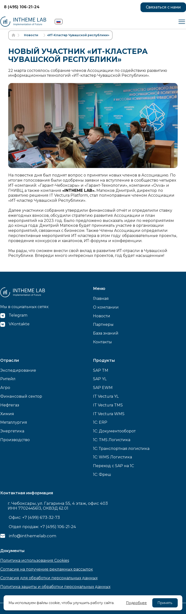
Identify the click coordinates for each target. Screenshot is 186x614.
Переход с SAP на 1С (113, 465)
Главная (101, 298)
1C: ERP (100, 422)
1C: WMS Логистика (112, 457)
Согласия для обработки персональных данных (49, 578)
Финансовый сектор (21, 396)
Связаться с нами (163, 7)
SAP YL (100, 379)
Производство (15, 439)
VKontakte (19, 324)
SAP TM (100, 370)
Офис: (34, 517)
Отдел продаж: (42, 526)
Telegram (18, 315)
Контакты (102, 342)
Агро (5, 387)
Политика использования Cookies (34, 560)
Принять (164, 603)
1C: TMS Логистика (111, 439)
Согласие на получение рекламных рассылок (46, 569)
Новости (101, 316)
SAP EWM (103, 387)
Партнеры (103, 324)
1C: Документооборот (114, 431)
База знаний (105, 333)
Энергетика (12, 431)
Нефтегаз (9, 405)
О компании (106, 307)
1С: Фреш (102, 474)
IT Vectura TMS (108, 405)
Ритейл (8, 379)
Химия (7, 414)
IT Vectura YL (106, 396)
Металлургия (13, 422)
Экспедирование (18, 370)
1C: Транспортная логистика (121, 448)
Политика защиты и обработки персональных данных (55, 586)
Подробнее (136, 603)
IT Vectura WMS (108, 414)
